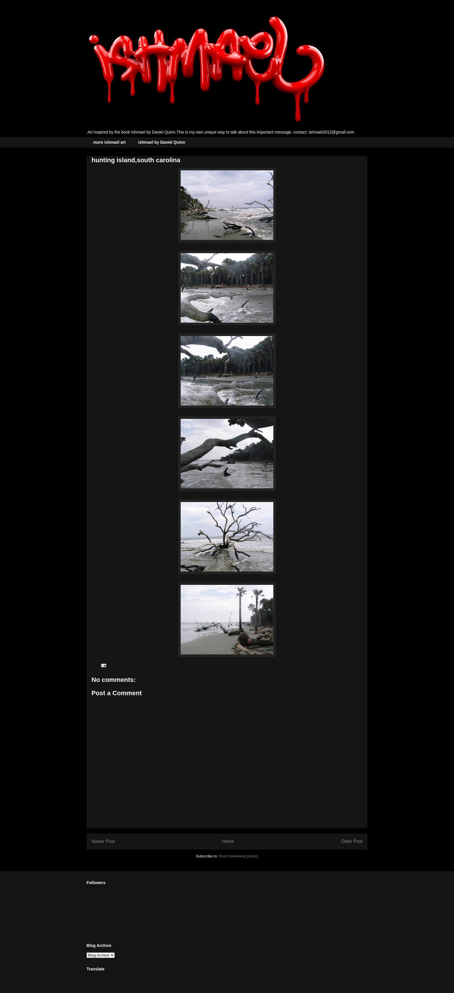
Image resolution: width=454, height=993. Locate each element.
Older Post (352, 841)
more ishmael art (109, 142)
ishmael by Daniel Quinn (161, 142)
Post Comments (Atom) (238, 856)
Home (228, 841)
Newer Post (103, 841)
